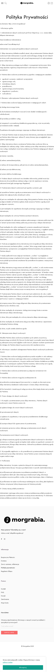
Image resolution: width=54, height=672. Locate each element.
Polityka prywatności (8, 568)
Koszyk (3, 596)
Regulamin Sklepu (6, 571)
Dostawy (3, 561)
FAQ (2, 592)
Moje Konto (5, 603)
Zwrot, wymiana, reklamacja (10, 564)
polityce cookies (7, 662)
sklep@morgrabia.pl (16, 533)
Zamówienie (5, 599)
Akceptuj (23, 667)
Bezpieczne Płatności (8, 557)
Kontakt (3, 589)
